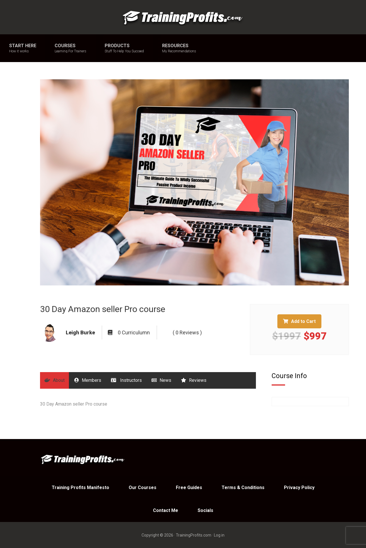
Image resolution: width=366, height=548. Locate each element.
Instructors (126, 380)
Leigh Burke (80, 332)
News (161, 380)
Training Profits (183, 17)
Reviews (193, 380)
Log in (219, 535)
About (54, 380)
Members (87, 380)
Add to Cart (299, 321)
